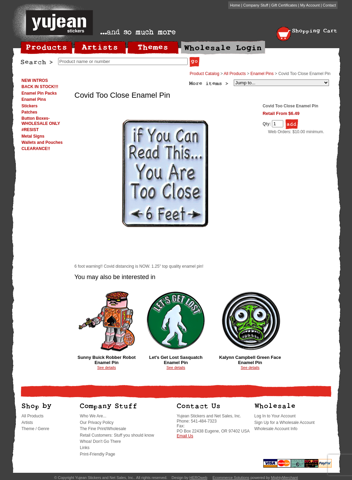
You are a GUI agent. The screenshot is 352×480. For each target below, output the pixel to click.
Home (235, 5)
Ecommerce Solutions (230, 478)
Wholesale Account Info (275, 428)
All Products (235, 73)
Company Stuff (255, 5)
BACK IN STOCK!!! (40, 86)
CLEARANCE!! (36, 148)
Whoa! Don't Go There (100, 441)
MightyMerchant (284, 478)
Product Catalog (204, 73)
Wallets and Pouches (42, 142)
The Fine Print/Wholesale (103, 428)
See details (106, 367)
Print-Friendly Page (97, 454)
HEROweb (198, 478)
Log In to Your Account (275, 416)
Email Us (185, 436)
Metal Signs (33, 136)
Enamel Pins (34, 99)
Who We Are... (93, 416)
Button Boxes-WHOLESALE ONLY (41, 121)
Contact (329, 5)
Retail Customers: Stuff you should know (117, 435)
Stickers (30, 106)
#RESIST (30, 129)
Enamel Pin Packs (39, 93)
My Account (310, 5)
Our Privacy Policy (96, 422)
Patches (29, 112)
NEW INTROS (35, 80)
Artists (27, 422)
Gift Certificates (284, 5)
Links (84, 447)
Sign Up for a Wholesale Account (284, 422)
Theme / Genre (36, 428)
